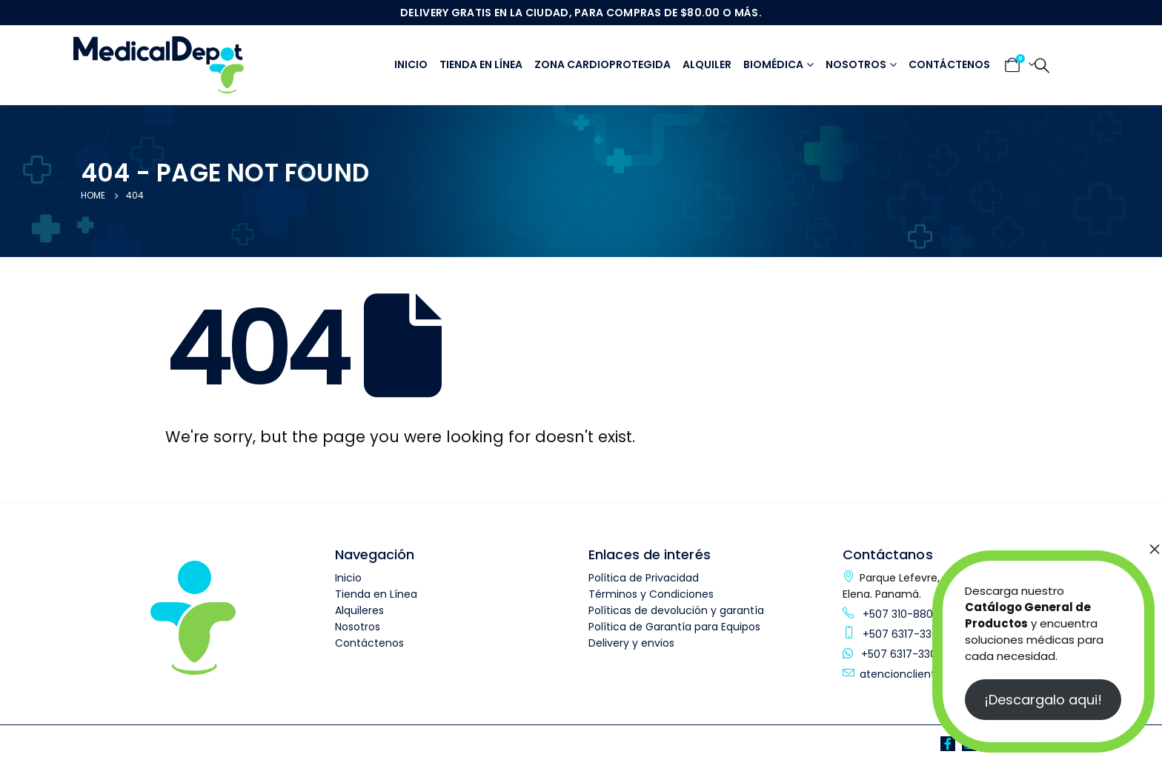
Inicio (411, 64)
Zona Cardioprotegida (602, 64)
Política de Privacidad (643, 577)
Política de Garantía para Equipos (674, 626)
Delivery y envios (631, 643)
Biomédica (773, 64)
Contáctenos (949, 64)
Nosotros (856, 64)
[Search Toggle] (1042, 65)
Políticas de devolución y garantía (676, 610)
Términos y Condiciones (651, 594)
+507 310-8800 (900, 614)
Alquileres (359, 610)
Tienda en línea (480, 64)
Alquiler (707, 64)
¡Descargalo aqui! (1043, 699)
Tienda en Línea (376, 594)
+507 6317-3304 (903, 634)
